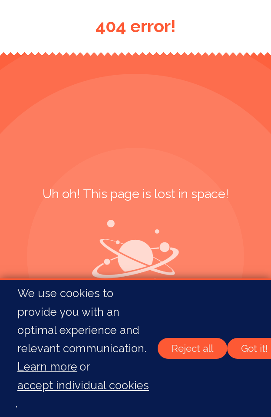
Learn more (47, 366)
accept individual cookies (83, 385)
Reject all (192, 348)
